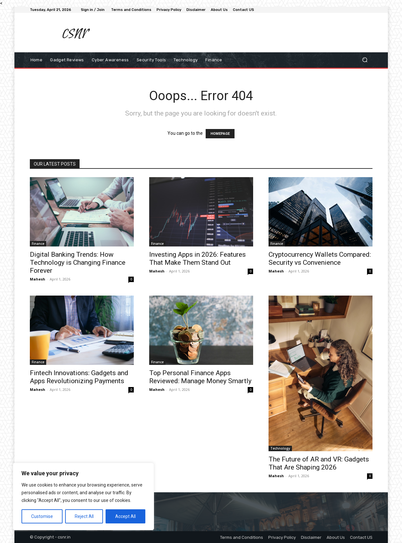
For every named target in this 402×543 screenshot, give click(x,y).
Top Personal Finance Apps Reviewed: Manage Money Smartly (200, 377)
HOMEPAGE (220, 134)
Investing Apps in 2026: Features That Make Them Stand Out (197, 258)
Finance (38, 243)
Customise (42, 516)
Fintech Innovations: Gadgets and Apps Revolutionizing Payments (79, 377)
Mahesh (37, 279)
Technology (280, 448)
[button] (364, 59)
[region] (83, 496)
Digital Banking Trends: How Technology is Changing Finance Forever (77, 262)
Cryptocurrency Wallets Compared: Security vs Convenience (320, 258)
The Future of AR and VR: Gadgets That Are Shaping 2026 (319, 463)
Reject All (84, 516)
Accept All (125, 516)
